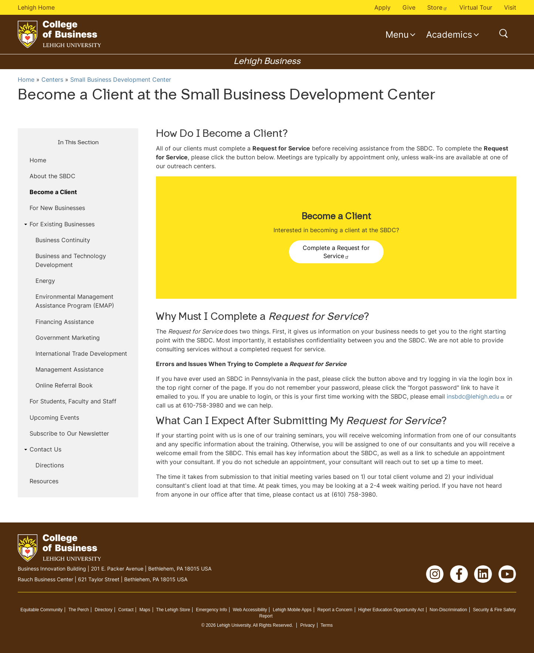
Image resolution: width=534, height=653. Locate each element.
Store (437, 7)
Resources (44, 481)
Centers (52, 79)
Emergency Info (211, 609)
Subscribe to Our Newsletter (69, 433)
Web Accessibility (250, 609)
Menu (397, 34)
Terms (327, 625)
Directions (49, 465)
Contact (125, 609)
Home (26, 79)
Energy (45, 281)
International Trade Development (81, 353)
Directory (103, 609)
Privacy (307, 625)
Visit (510, 7)
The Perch (78, 609)
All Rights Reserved (272, 625)
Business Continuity (62, 240)
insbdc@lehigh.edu (475, 396)
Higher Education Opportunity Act (391, 609)
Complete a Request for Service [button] (336, 252)
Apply (382, 7)
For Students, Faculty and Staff (73, 401)
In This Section (78, 143)
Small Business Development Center (120, 79)
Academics (449, 34)
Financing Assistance (64, 322)
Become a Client (53, 192)
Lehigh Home (36, 7)
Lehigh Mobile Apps (292, 609)
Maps (144, 609)
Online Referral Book (64, 385)
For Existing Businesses (62, 224)
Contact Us (45, 449)
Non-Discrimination (448, 609)
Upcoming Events (54, 417)
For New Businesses (57, 208)
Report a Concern (335, 609)
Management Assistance (69, 369)
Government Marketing (67, 338)
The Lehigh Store (173, 609)
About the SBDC (52, 176)
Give (408, 7)
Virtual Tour (475, 7)
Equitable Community (41, 609)
